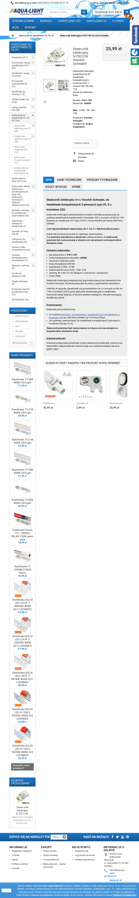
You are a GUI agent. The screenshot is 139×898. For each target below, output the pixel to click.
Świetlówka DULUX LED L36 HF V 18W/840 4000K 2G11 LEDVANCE (22, 604)
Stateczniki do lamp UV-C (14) (19, 179)
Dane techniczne (69, 179)
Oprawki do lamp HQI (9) (20, 232)
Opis (49, 179)
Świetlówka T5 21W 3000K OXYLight (22, 441)
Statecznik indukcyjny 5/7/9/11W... (22, 810)
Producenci (19, 310)
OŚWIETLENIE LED (69, 21)
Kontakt (30, 27)
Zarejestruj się (81, 851)
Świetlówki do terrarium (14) (18, 93)
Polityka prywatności (85, 859)
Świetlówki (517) (20, 57)
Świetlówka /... (50, 403)
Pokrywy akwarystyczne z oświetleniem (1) (20, 258)
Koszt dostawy (50, 855)
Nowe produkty (22, 355)
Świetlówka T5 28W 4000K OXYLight (22, 381)
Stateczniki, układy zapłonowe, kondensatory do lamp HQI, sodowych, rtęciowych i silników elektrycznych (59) (21, 195)
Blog (15, 27)
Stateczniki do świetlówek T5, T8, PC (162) (20, 118)
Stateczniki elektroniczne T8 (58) (22, 139)
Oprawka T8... (82, 403)
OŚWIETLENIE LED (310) (20, 100)
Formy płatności (51, 859)
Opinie (76, 186)
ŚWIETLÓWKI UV (97, 21)
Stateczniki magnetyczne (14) (20, 149)
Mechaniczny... (117, 403)
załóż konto (122, 3)
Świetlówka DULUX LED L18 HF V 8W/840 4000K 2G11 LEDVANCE (22, 677)
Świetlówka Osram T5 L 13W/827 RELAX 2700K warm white (22, 534)
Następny (45, 101)
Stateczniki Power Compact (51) (22, 160)
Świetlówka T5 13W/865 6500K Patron (22, 569)
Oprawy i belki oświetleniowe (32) (21, 248)
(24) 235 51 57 (45, 3)
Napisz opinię (82, 143)
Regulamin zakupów (22, 851)
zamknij (6, 890)
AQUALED (20, 336)
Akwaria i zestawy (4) (20, 266)
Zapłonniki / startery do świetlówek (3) (19, 223)
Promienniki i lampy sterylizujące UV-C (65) (21, 65)
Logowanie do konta (85, 855)
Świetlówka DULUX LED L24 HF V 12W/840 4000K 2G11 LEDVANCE (22, 641)
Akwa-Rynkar (21, 321)
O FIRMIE (118, 21)
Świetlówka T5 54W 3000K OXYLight (22, 471)
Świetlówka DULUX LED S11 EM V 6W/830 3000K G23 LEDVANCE (22, 714)
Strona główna (23, 21)
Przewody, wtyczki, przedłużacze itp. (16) (21, 292)
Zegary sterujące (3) (20, 282)
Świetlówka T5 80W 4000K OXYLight (22, 501)
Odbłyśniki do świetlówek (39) (19, 240)
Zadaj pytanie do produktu (86, 155)
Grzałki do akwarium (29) (18, 274)
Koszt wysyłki (56, 186)
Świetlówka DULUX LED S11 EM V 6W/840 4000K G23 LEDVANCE (22, 750)
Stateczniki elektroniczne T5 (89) (22, 128)
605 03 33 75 (61, 3)
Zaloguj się (105, 3)
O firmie (15, 855)
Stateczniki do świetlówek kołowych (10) (21, 171)
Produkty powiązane (102, 179)
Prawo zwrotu (50, 851)
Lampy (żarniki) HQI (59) (19, 108)
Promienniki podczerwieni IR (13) (19, 84)
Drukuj (81, 161)
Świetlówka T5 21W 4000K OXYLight (22, 411)
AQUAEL (19, 331)
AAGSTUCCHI (22, 316)
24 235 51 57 (110, 876)
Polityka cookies (20, 864)
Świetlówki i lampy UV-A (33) (21, 74)
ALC (17, 326)
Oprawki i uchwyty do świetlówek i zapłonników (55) (20, 213)
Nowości (46, 21)
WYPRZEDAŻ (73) (20, 299)
